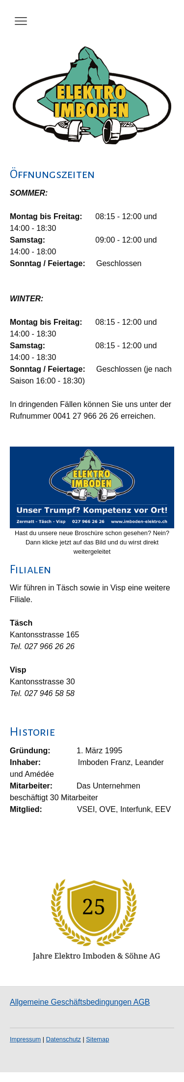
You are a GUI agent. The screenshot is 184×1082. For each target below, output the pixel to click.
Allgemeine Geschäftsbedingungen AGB (80, 1002)
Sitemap (97, 1039)
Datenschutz (63, 1039)
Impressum (25, 1039)
